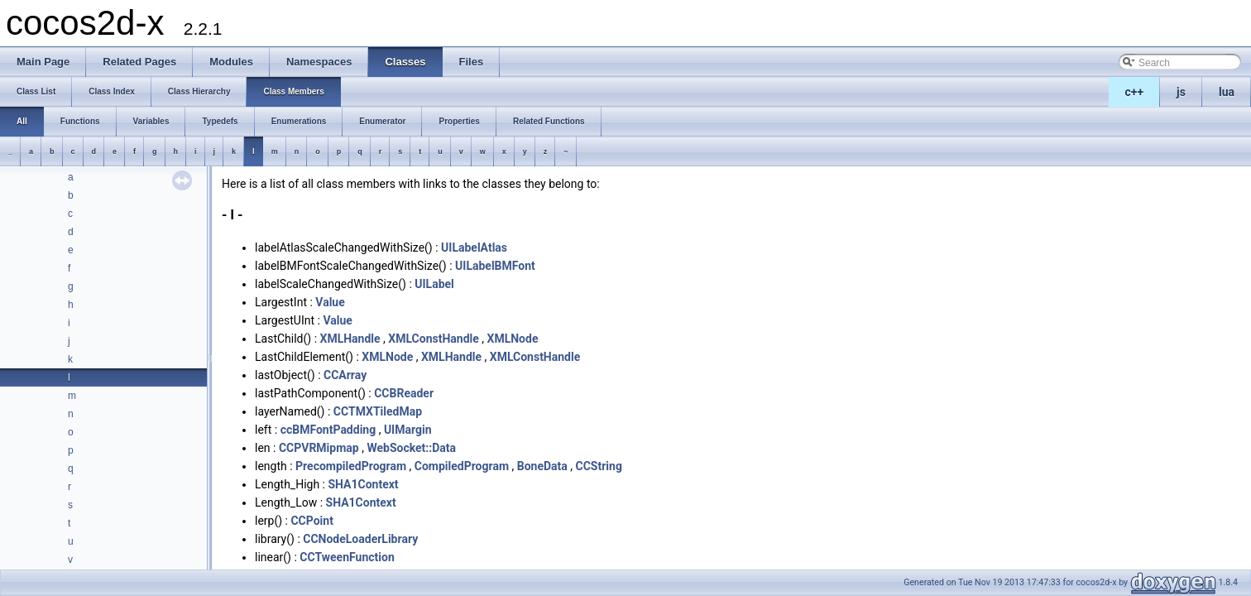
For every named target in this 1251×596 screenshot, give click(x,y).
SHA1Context (363, 484)
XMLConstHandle (433, 338)
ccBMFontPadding (328, 429)
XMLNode (513, 338)
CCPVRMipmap (319, 447)
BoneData (542, 466)
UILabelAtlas (474, 247)
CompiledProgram (462, 466)
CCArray (345, 375)
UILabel (434, 284)
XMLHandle (350, 338)
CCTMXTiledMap (377, 411)
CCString (599, 466)
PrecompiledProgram (350, 466)
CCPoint (311, 520)
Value (329, 302)
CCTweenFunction (347, 557)
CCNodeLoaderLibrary (360, 539)
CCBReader (404, 393)
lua (1226, 92)
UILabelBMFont (495, 265)
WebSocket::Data (411, 447)
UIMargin (408, 429)
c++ (1134, 92)
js (1181, 92)
